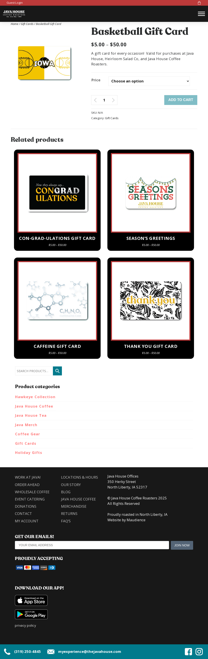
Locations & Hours (79, 477)
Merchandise (73, 506)
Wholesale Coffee (32, 491)
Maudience (136, 519)
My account (26, 520)
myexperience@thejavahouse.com (84, 651)
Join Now (182, 545)
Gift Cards (27, 24)
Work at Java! (27, 477)
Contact (23, 513)
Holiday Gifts (28, 452)
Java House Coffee (34, 406)
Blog (65, 491)
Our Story (71, 484)
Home (14, 24)
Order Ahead (27, 484)
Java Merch (26, 424)
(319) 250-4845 (22, 651)
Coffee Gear (27, 433)
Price (95, 79)
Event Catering (30, 499)
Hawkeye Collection (35, 396)
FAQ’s (66, 520)
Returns (69, 513)
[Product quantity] (104, 100)
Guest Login (15, 3)
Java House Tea (31, 415)
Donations (25, 506)
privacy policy (25, 625)
